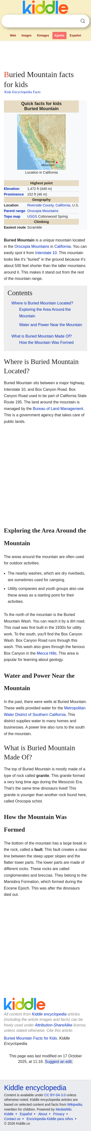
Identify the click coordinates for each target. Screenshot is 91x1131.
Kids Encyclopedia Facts (22, 92)
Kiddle (9, 1114)
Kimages (43, 35)
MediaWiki (63, 1109)
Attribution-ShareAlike (53, 1025)
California (63, 205)
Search (83, 21)
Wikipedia (74, 1104)
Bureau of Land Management (58, 409)
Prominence (14, 194)
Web (13, 35)
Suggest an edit (58, 1062)
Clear (73, 21)
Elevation (11, 189)
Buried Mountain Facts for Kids (30, 1038)
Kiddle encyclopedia (49, 1014)
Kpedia (59, 35)
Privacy (59, 1114)
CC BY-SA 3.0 (55, 1095)
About (42, 1114)
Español (75, 35)
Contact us (12, 1119)
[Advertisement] (45, 54)
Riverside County (40, 205)
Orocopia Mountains (42, 211)
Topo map (12, 216)
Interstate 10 (46, 253)
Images (27, 35)
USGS (32, 216)
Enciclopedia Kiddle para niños (49, 1119)
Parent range (14, 211)
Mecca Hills (47, 653)
